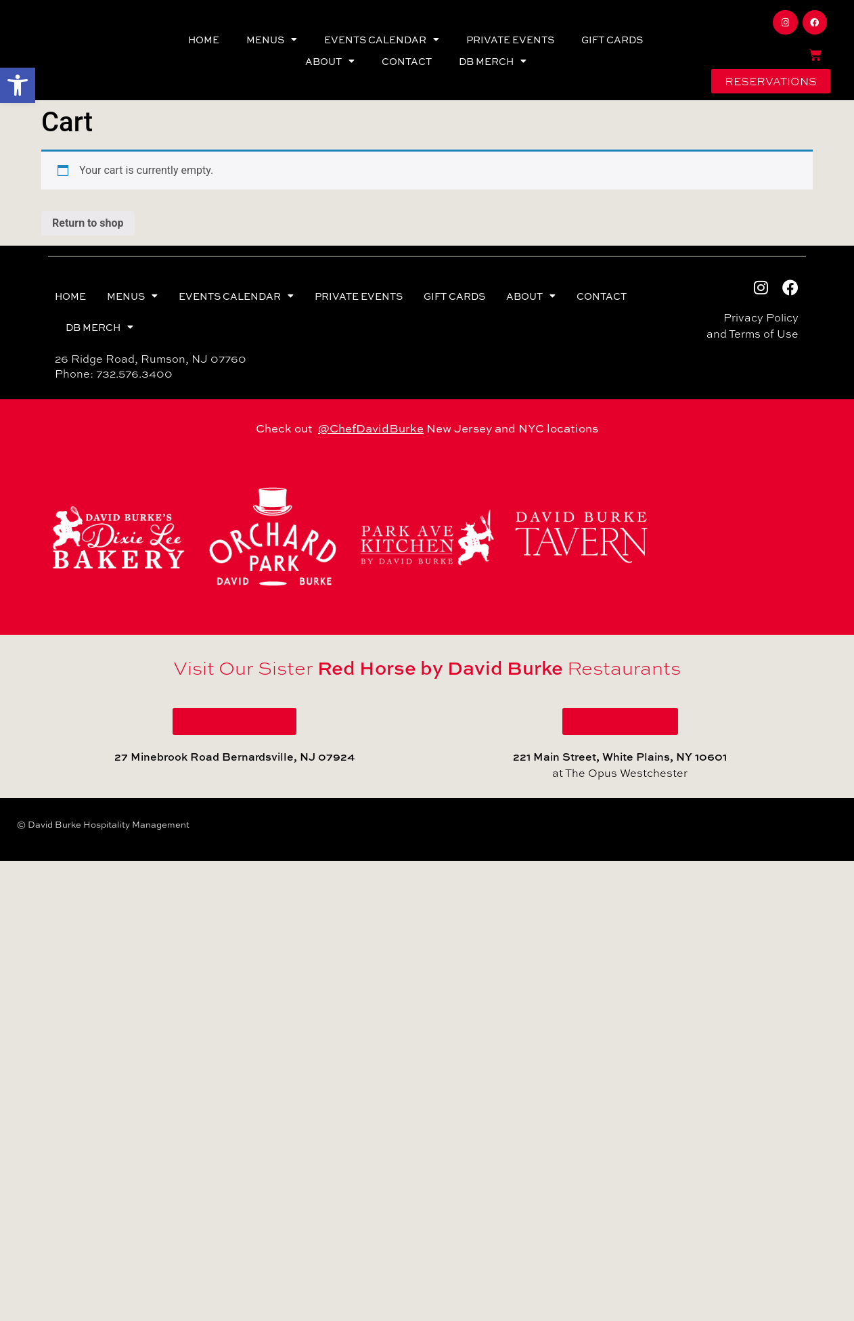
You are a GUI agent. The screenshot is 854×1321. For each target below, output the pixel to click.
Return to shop (88, 223)
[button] (17, 85)
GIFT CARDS (612, 39)
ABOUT (330, 61)
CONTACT (407, 61)
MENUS (271, 39)
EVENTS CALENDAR (381, 39)
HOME (203, 39)
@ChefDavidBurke (371, 428)
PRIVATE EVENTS (510, 39)
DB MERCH (492, 61)
